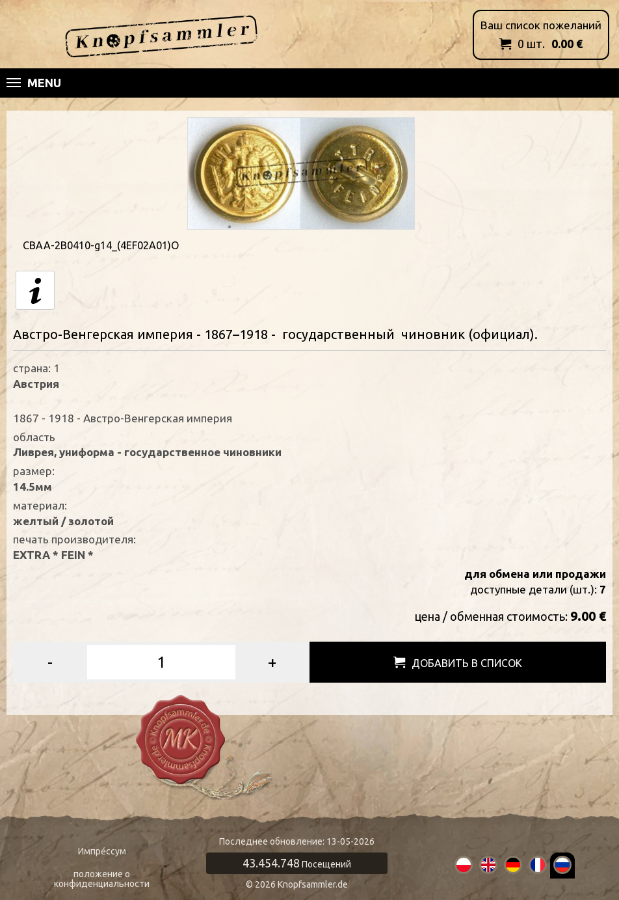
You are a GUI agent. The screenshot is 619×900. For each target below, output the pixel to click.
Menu (34, 82)
